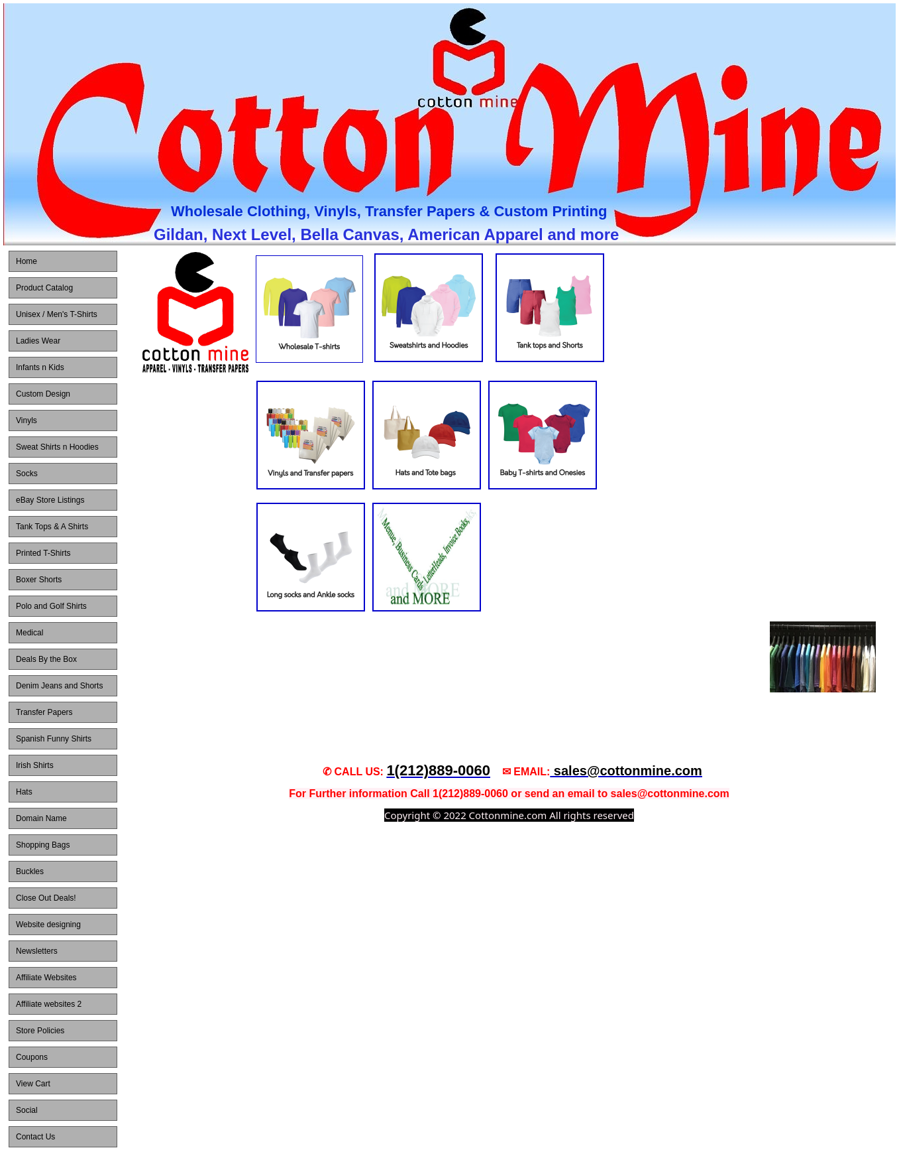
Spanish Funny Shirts (53, 738)
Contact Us (35, 1136)
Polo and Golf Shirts (51, 606)
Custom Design (43, 394)
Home (26, 261)
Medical (29, 632)
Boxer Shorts (39, 579)
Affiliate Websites (46, 977)
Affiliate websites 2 (48, 1004)
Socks (27, 473)
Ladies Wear (38, 341)
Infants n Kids (40, 367)
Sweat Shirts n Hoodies (57, 447)
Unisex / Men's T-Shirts (56, 314)
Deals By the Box (46, 659)
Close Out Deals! (46, 898)
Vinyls (26, 420)
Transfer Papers (44, 712)
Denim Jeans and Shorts (59, 685)
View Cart (33, 1083)
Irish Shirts (35, 765)
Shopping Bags (43, 845)
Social (27, 1110)
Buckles (30, 871)
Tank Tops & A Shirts (52, 526)
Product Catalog (44, 287)
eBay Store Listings (50, 500)
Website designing (48, 924)
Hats (24, 792)
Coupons (32, 1057)
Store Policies (40, 1030)
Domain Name (41, 818)
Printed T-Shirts (43, 553)
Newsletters (37, 951)
